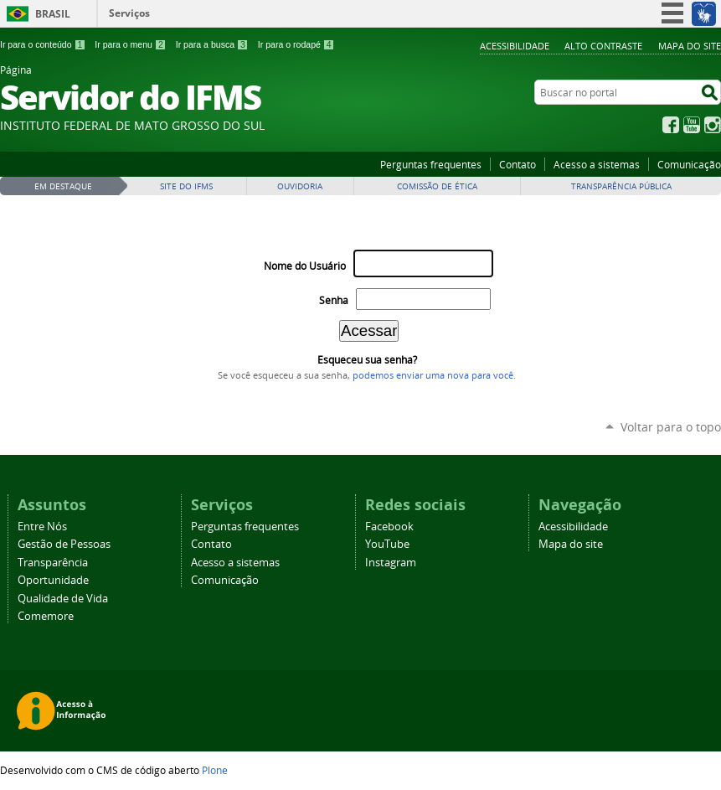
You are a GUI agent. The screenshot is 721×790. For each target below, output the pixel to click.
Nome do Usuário (305, 266)
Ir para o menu (130, 44)
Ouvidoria (299, 186)
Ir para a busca (212, 44)
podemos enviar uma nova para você (433, 375)
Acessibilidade (514, 45)
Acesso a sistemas (597, 164)
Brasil (52, 14)
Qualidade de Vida (63, 598)
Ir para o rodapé (296, 44)
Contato (517, 164)
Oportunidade (53, 580)
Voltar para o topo (671, 427)
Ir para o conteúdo (42, 44)
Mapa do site (689, 45)
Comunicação (689, 164)
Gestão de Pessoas (64, 544)
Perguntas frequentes (431, 164)
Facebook (670, 124)
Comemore (46, 616)
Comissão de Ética (437, 186)
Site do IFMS (186, 186)
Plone (215, 770)
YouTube (691, 124)
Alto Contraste (603, 45)
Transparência (53, 562)
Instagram (712, 124)
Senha (333, 300)
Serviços (129, 13)
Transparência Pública (621, 186)
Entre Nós (42, 526)
